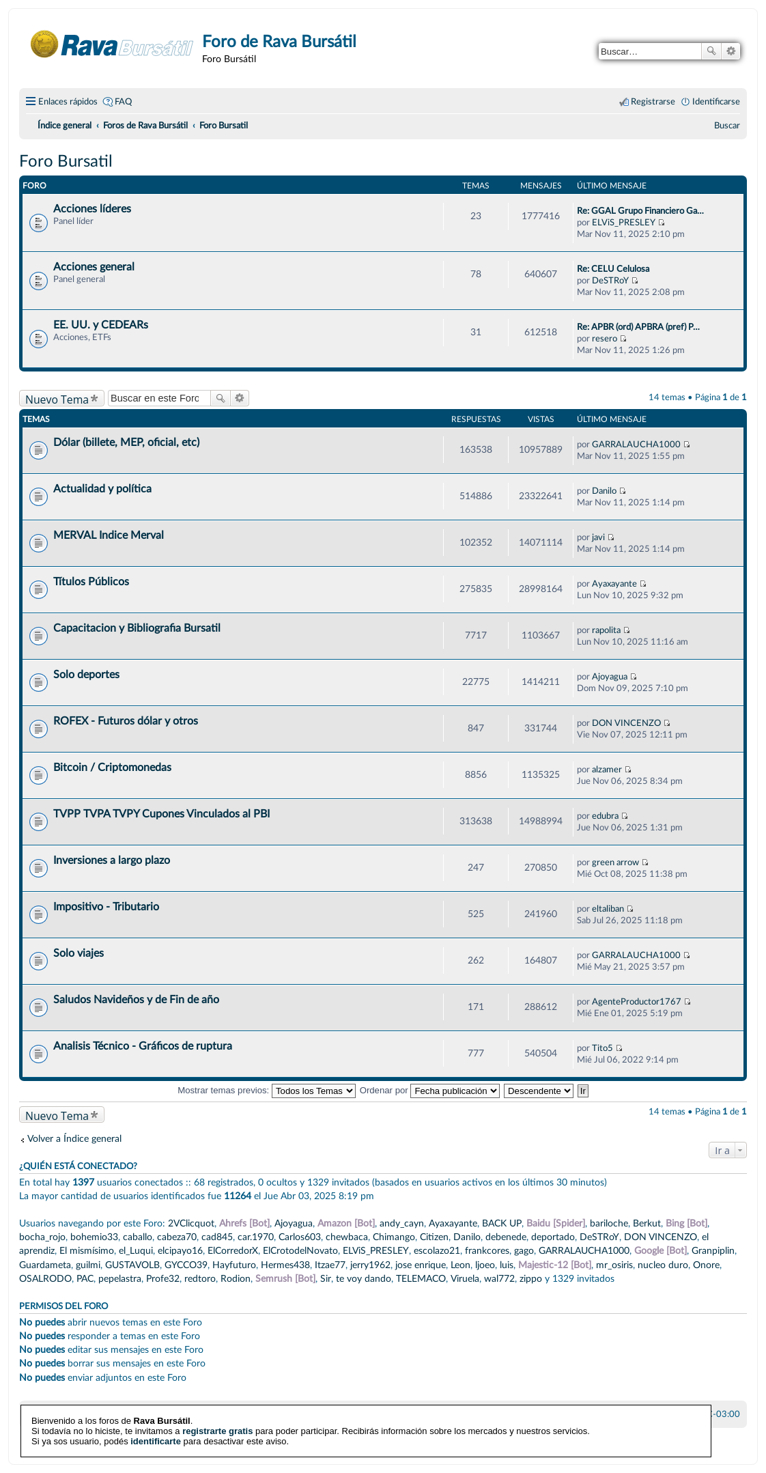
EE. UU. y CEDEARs (100, 325)
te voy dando (363, 1279)
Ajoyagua (609, 677)
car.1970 (256, 1237)
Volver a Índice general (74, 1139)
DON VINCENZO (626, 723)
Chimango (394, 1237)
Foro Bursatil (66, 162)
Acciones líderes (92, 209)
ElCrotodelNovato (300, 1251)
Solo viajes (78, 953)
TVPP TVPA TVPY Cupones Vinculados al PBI (161, 814)
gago (524, 1251)
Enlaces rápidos (68, 102)
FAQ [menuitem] (123, 102)
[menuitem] (727, 125)
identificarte (155, 1431)
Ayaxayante (614, 584)
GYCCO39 (186, 1265)
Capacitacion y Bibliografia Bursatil (137, 628)
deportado (553, 1237)
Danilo (604, 491)
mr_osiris (614, 1265)
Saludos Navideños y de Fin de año (136, 999)
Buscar (711, 51)
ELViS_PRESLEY (623, 222)
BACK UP (502, 1223)
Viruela (465, 1279)
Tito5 (602, 1048)
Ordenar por (430, 1090)
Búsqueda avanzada (731, 51)
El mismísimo (86, 1251)
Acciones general (93, 267)
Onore (706, 1265)
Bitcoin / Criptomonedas (112, 767)
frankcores (487, 1251)
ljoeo (485, 1265)
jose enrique (420, 1265)
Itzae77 (330, 1265)
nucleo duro (663, 1265)
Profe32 (163, 1279)
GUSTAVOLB (132, 1265)
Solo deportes (86, 674)
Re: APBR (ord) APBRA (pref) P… (638, 327)
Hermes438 (285, 1265)
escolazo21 (437, 1251)
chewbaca (347, 1237)
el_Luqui (136, 1251)
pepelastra (119, 1279)
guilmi (88, 1265)
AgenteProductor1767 (636, 1002)
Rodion (236, 1279)
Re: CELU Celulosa (613, 269)
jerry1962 (370, 1265)
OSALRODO (45, 1279)
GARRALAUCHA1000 (636, 444)
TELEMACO (421, 1279)
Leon (460, 1265)
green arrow (615, 862)
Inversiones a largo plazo (111, 860)
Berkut (647, 1223)
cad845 (217, 1237)
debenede (505, 1237)
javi (598, 537)
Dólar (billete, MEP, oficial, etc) (126, 442)
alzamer (607, 769)
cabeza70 (177, 1237)
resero (604, 338)
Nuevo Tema (57, 399)
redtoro (200, 1279)
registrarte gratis (217, 1421)
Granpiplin (713, 1251)
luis (506, 1265)
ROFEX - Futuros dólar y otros (125, 721)
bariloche (609, 1223)
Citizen (434, 1237)
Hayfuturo (234, 1265)
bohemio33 (94, 1237)
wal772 (499, 1279)
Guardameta (45, 1265)
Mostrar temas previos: (267, 1090)
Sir (325, 1279)
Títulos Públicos (91, 581)
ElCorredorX (233, 1251)
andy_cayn (402, 1223)
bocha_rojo (42, 1237)
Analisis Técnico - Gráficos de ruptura (142, 1046)
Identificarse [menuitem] (716, 102)
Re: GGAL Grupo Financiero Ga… (640, 211)
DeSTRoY (610, 280)
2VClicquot (191, 1223)
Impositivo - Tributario (106, 906)
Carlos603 (300, 1237)
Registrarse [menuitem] (653, 102)
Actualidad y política (102, 488)
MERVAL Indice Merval (108, 535)
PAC (85, 1279)
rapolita (606, 630)
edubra (605, 816)
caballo (137, 1237)
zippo (531, 1279)
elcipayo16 (180, 1251)
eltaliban (608, 909)
